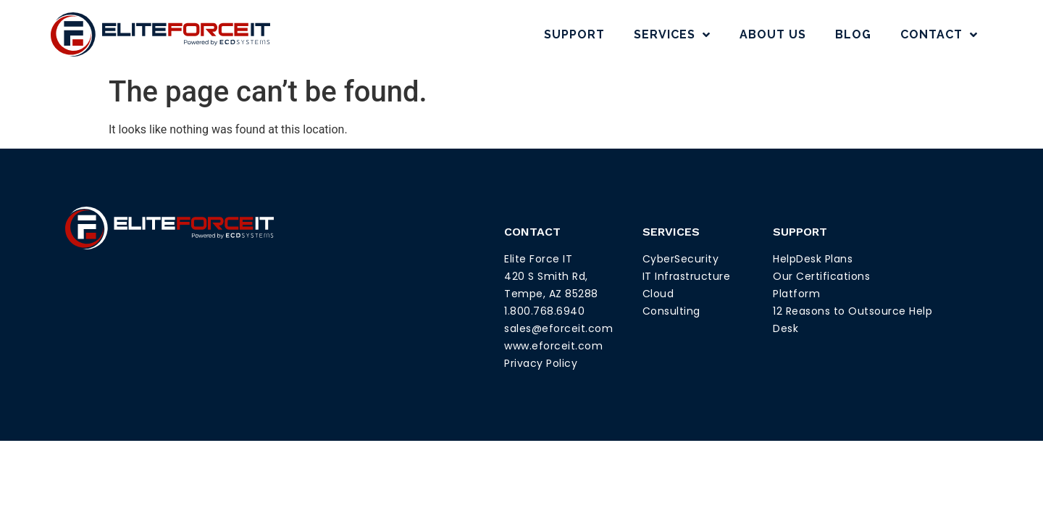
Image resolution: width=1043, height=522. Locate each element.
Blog (853, 34)
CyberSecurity (680, 259)
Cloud (658, 293)
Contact (939, 35)
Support (574, 34)
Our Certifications (821, 276)
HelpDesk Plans (813, 259)
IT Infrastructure (686, 276)
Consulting (671, 311)
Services (672, 35)
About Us (773, 34)
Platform (796, 293)
